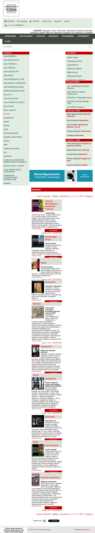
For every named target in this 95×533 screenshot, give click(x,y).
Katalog (40, 36)
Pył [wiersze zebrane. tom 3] (77, 126)
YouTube (35, 21)
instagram (23, 21)
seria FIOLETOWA (11, 98)
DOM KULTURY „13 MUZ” (14, 166)
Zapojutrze (46, 346)
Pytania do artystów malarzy (79, 145)
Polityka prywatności (44, 530)
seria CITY (8, 95)
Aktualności (26, 36)
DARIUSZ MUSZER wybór (14, 91)
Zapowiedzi (83, 36)
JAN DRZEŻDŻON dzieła (14, 87)
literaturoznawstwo (11, 133)
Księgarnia (10, 36)
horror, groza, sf (10, 110)
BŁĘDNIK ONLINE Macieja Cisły (78, 102)
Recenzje (53, 36)
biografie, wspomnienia (13, 137)
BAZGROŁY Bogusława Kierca (79, 98)
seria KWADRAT (10, 56)
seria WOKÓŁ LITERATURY (15, 83)
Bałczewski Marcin (74, 76)
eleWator (7, 183)
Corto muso (85, 131)
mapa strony (46, 21)
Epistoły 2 (83, 154)
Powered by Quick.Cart (81, 530)
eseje (6, 129)
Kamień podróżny (50, 477)
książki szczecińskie (11, 148)
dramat (6, 125)
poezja (6, 122)
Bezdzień (50, 417)
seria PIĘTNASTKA (11, 60)
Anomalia (50, 282)
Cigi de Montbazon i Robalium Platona (51, 205)
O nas (8, 41)
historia (6, 141)
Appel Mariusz (73, 65)
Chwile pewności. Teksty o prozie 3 (78, 166)
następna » (89, 196)
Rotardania (83, 120)
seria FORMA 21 (10, 64)
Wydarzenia (68, 36)
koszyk (9, 25)
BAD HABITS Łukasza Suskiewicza (76, 93)
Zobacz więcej (36, 229)
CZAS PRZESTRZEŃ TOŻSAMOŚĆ (12, 171)
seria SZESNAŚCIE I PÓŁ (14, 79)
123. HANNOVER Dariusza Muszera (78, 87)
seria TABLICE (9, 68)
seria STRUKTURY (11, 72)
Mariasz (37, 304)
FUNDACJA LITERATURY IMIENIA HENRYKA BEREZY (15, 161)
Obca (43, 263)
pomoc (67, 21)
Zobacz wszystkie (43, 196)
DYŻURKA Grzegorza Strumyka (75, 108)
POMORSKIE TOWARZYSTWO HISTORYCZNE (11, 177)
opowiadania (9, 118)
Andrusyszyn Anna (74, 61)
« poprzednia (64, 196)
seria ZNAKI (8, 75)
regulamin (58, 21)
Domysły (85, 150)
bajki (5, 145)
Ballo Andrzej (72, 72)
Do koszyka (53, 230)
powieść (7, 114)
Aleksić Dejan (72, 57)
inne (5, 152)
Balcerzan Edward (74, 69)
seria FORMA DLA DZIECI (14, 102)
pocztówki (7, 156)
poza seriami (9, 106)
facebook (10, 21)
